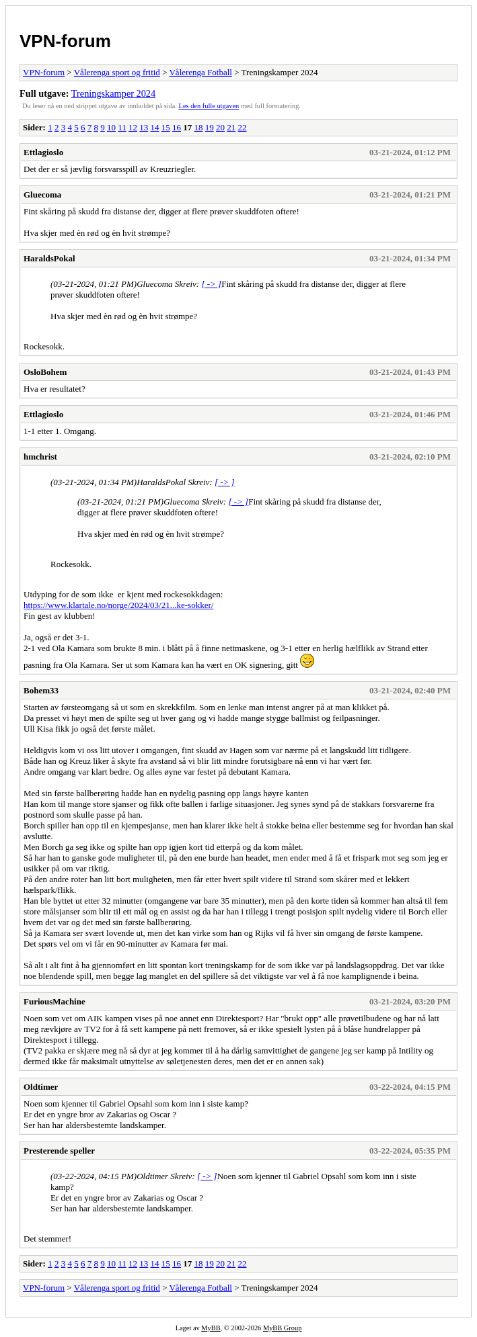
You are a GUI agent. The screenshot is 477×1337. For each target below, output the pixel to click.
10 (111, 127)
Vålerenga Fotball (200, 72)
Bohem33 (41, 690)
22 (241, 127)
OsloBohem (45, 372)
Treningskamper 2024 (113, 93)
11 (122, 127)
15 (165, 127)
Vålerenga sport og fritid (117, 72)
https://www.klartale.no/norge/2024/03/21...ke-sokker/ (118, 605)
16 (176, 127)
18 (198, 127)
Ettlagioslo (43, 152)
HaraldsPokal (49, 258)
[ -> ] (211, 284)
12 (133, 127)
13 (143, 127)
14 (154, 127)
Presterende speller (59, 1151)
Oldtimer (41, 1087)
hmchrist (40, 456)
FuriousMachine (54, 1001)
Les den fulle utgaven (209, 106)
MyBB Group (282, 1328)
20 (220, 127)
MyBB (210, 1328)
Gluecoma (42, 194)
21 (231, 127)
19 (209, 127)
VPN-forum (65, 41)
